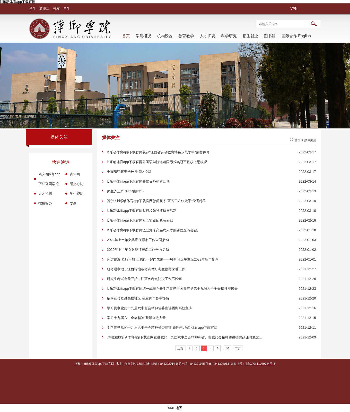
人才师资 (207, 36)
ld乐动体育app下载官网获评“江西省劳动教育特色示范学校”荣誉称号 (158, 152)
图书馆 (270, 36)
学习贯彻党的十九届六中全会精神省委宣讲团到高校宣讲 (149, 308)
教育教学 (186, 36)
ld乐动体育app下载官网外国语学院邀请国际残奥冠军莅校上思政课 (157, 162)
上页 (180, 348)
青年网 (75, 174)
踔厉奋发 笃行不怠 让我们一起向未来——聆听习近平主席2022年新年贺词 (163, 259)
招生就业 (250, 36)
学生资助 (76, 194)
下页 (238, 348)
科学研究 (229, 36)
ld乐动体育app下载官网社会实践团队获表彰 (140, 220)
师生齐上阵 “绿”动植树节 (125, 191)
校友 (56, 8)
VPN (294, 8)
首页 (126, 36)
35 (227, 348)
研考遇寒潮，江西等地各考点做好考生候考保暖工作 (146, 269)
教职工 (44, 8)
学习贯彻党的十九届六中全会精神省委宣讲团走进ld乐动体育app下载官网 (162, 327)
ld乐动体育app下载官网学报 (49, 179)
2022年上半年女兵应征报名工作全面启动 (138, 240)
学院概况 (143, 36)
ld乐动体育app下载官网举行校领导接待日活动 (141, 211)
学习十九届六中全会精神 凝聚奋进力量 (136, 318)
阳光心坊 (76, 184)
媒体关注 (310, 140)
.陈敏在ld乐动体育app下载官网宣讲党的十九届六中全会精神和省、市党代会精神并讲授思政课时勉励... (184, 337)
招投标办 (45, 203)
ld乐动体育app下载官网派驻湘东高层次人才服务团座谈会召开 (153, 230)
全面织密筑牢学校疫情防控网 (129, 172)
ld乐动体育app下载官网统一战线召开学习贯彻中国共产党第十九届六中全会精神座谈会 (172, 288)
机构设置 (165, 36)
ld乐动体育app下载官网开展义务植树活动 (138, 181)
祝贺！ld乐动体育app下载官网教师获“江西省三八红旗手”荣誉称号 (156, 201)
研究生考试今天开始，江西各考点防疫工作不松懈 (144, 279)
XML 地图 (175, 408)
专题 (73, 203)
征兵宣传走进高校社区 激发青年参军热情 (138, 298)
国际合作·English (296, 36)
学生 (32, 8)
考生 (66, 8)
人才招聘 (45, 194)
